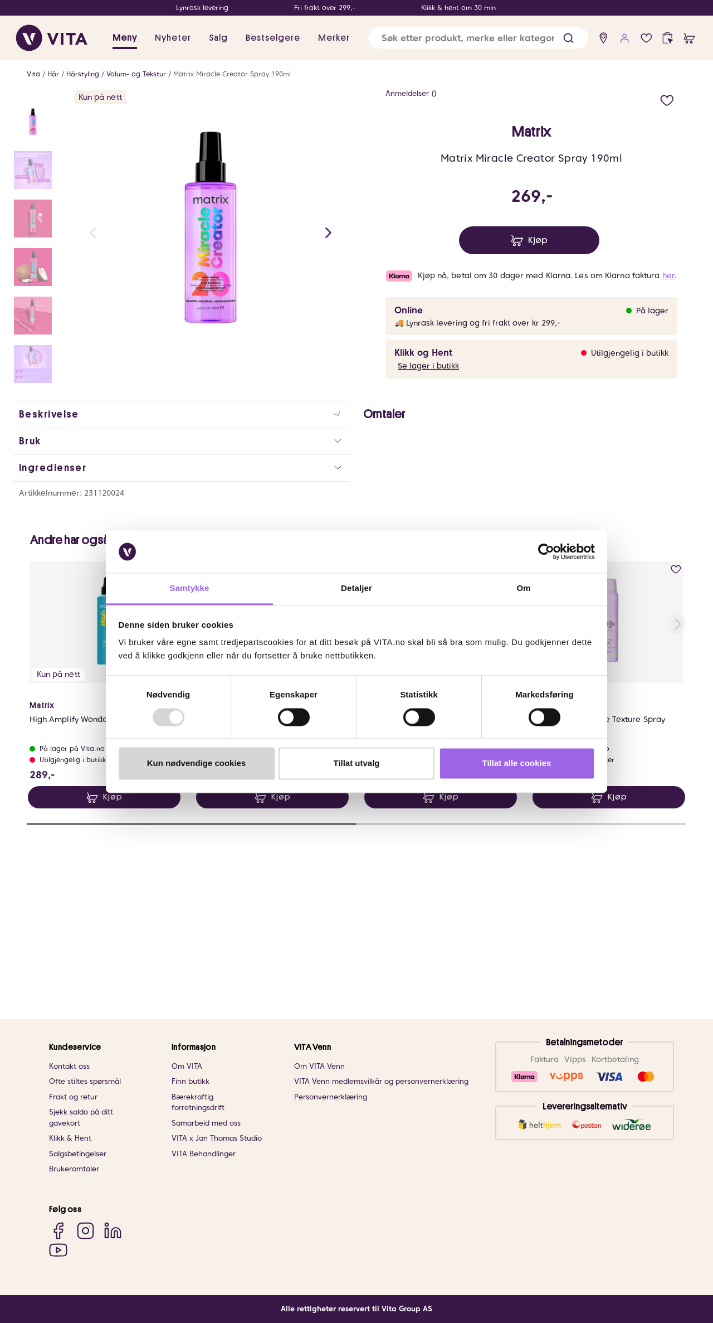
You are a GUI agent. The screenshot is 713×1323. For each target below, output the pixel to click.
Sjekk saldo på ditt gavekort (81, 1117)
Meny (125, 37)
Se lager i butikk (428, 365)
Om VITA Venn (319, 1066)
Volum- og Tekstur (136, 74)
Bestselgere (273, 37)
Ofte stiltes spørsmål (85, 1081)
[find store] (603, 38)
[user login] (625, 38)
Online (408, 310)
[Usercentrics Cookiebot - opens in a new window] (546, 551)
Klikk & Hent (70, 1138)
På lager (652, 310)
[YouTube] (58, 1249)
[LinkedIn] (113, 1230)
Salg (218, 37)
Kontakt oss (69, 1066)
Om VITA (187, 1066)
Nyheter (173, 37)
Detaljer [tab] (356, 588)
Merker (334, 37)
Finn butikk (190, 1081)
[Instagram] (85, 1230)
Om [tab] (523, 588)
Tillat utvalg (356, 763)
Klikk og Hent (423, 352)
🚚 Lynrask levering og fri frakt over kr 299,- (477, 322)
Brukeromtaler (74, 1169)
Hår (53, 74)
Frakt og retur (73, 1097)
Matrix (531, 132)
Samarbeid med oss (206, 1123)
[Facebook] (58, 1230)
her (668, 275)
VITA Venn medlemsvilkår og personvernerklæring (381, 1081)
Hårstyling (82, 74)
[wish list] (646, 38)
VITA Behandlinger (204, 1154)
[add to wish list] (667, 99)
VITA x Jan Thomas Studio (217, 1138)
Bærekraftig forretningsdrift (198, 1102)
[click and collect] (667, 38)
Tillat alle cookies (516, 763)
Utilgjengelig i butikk (629, 352)
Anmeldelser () (411, 93)
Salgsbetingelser (77, 1154)
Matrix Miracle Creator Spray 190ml (232, 74)
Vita (33, 74)
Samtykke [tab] (189, 588)
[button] (568, 38)
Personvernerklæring (330, 1097)
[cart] (689, 38)
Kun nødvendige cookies (196, 763)
